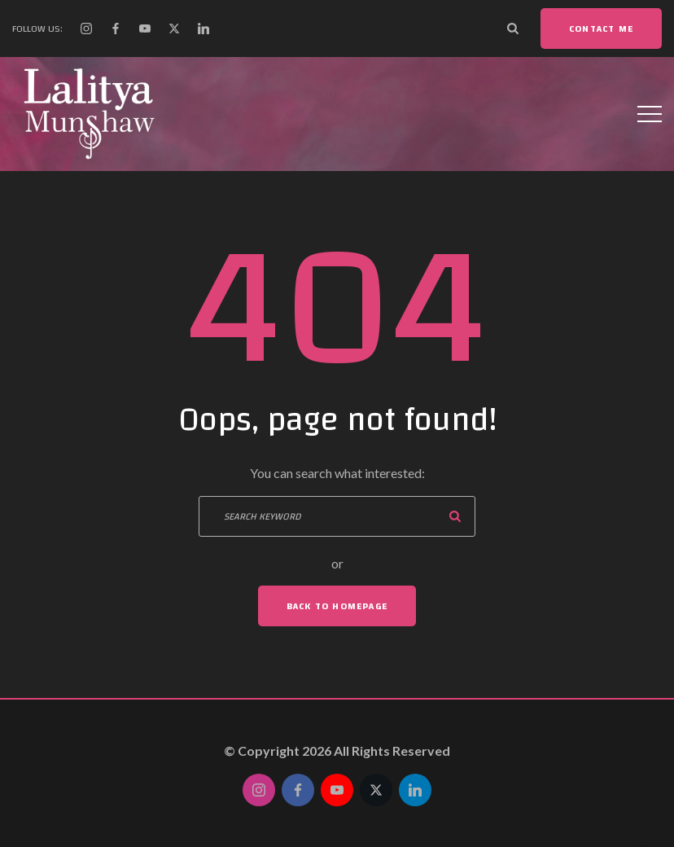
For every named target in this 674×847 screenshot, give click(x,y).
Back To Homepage (337, 606)
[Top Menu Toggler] (649, 114)
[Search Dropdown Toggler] (513, 28)
